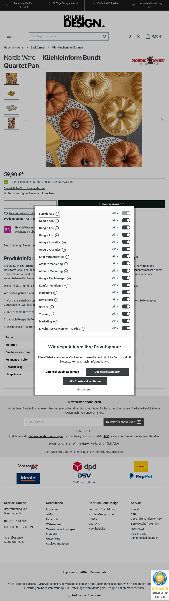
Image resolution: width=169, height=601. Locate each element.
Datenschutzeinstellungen (62, 371)
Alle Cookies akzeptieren (85, 381)
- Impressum (84, 389)
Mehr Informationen (95, 361)
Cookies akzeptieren (107, 371)
